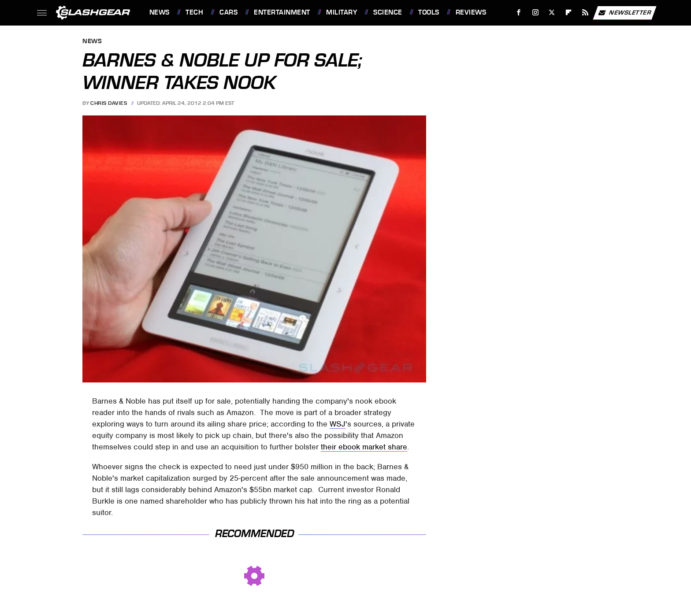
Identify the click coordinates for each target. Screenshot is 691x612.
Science (387, 12)
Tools (428, 12)
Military (341, 12)
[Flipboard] (568, 12)
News (159, 12)
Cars (228, 12)
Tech (194, 12)
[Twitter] (552, 12)
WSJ (338, 424)
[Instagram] (535, 12)
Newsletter (624, 13)
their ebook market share (364, 447)
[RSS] (585, 12)
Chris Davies (108, 103)
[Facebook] (518, 12)
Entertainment (282, 12)
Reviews (471, 12)
